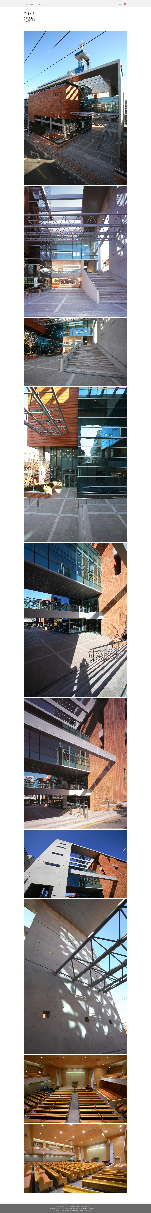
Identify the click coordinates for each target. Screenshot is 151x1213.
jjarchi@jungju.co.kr (88, 1208)
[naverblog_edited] (120, 4)
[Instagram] (124, 4)
